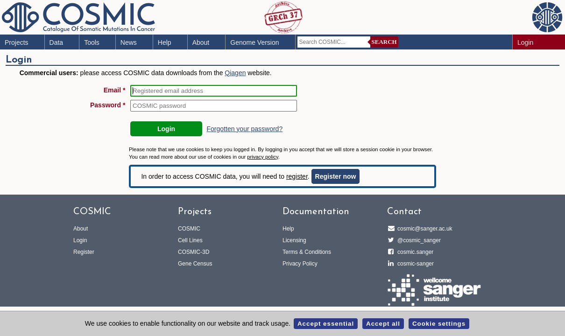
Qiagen (235, 73)
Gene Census (195, 263)
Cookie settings (439, 323)
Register (83, 252)
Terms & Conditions (306, 252)
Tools (91, 42)
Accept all (383, 323)
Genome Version (254, 42)
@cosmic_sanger (418, 240)
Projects (16, 42)
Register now (335, 176)
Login (525, 42)
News (128, 42)
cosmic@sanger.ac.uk (423, 228)
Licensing (294, 240)
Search (384, 41)
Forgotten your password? (245, 129)
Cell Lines (190, 240)
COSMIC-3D (193, 252)
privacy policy (262, 157)
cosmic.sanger (414, 252)
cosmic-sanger (414, 263)
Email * (115, 90)
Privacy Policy (300, 263)
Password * (107, 105)
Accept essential (325, 323)
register (297, 176)
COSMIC (189, 228)
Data (56, 42)
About (201, 42)
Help (164, 42)
